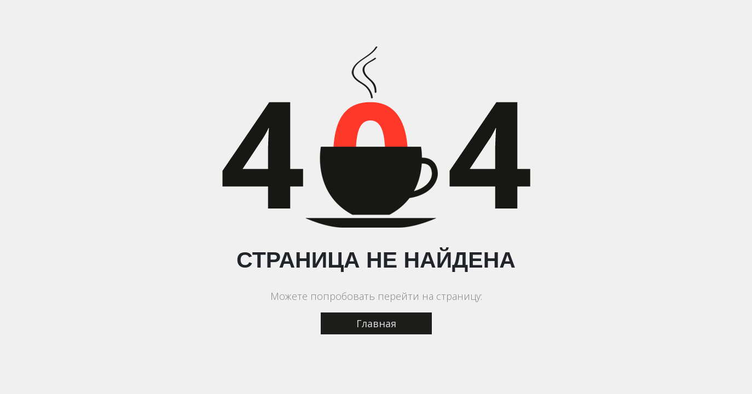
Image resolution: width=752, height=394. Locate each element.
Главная (376, 323)
